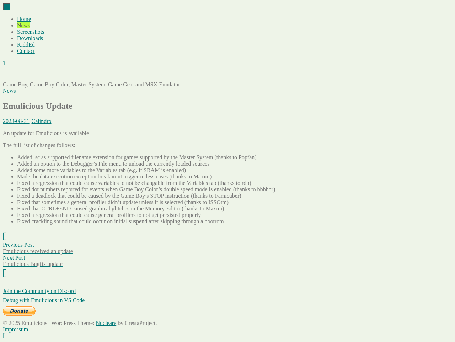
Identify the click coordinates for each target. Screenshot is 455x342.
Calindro (42, 121)
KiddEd (26, 45)
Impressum (15, 329)
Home (24, 19)
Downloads (30, 38)
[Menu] (6, 6)
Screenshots (30, 32)
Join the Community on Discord (39, 291)
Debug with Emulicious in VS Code (44, 300)
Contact (26, 51)
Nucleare (106, 323)
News (23, 25)
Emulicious (16, 75)
